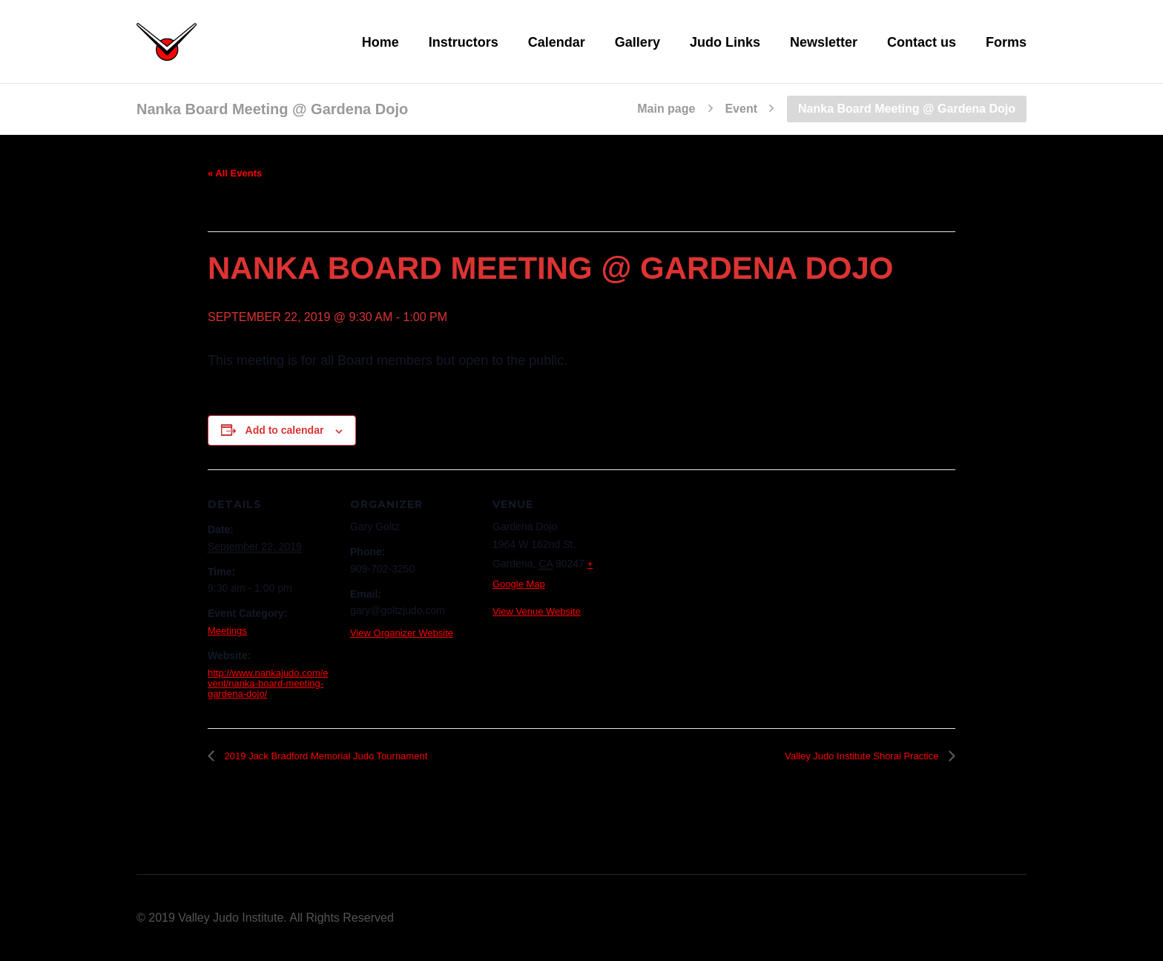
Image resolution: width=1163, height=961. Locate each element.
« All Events (235, 173)
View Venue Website (536, 611)
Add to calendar (285, 430)
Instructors (463, 42)
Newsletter (823, 42)
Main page (666, 108)
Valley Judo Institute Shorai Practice (863, 756)
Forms (1006, 42)
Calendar (556, 42)
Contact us (921, 42)
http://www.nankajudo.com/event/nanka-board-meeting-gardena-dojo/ (268, 683)
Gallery (637, 42)
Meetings (227, 630)
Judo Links (725, 42)
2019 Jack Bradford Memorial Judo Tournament (324, 756)
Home (380, 42)
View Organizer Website (401, 632)
